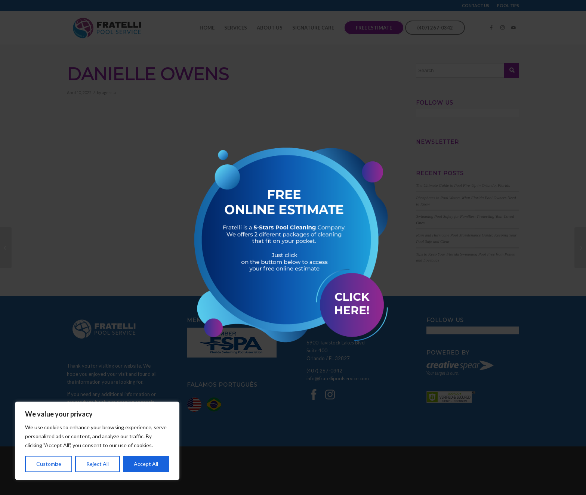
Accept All (146, 464)
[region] (97, 441)
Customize (48, 464)
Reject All (97, 464)
